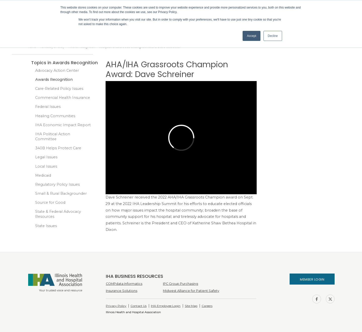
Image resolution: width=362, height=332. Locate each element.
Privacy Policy (116, 306)
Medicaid (43, 175)
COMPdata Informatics (124, 284)
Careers (207, 306)
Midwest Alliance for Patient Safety (191, 291)
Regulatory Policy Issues (57, 184)
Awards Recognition (54, 79)
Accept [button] (251, 36)
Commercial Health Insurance (62, 97)
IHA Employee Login (165, 306)
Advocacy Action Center (57, 70)
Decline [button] (273, 36)
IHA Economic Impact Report (63, 125)
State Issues (46, 226)
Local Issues (46, 166)
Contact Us (138, 306)
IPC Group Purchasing (180, 284)
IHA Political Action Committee (52, 136)
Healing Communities (55, 116)
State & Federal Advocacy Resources (58, 214)
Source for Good (50, 202)
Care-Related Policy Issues (59, 88)
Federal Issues (48, 106)
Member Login (312, 279)
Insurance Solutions (121, 291)
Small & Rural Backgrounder (61, 193)
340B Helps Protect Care (58, 148)
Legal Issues (46, 157)
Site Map (191, 306)
